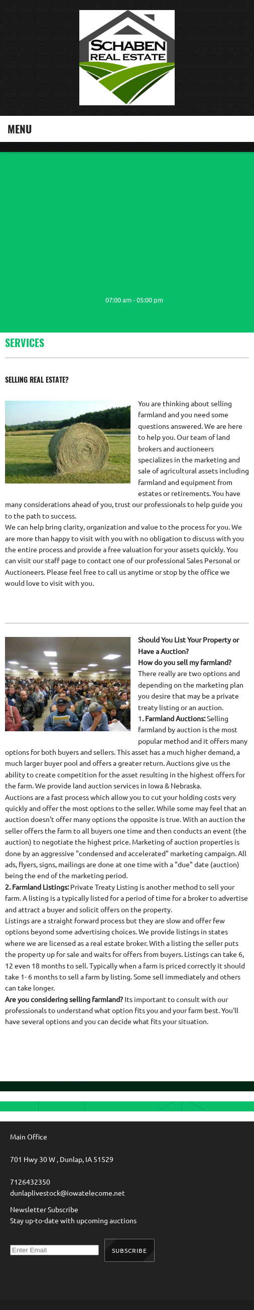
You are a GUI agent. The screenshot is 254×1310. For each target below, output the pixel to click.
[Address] (55, 300)
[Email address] (35, 300)
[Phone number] (15, 300)
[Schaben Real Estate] (127, 58)
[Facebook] (75, 300)
